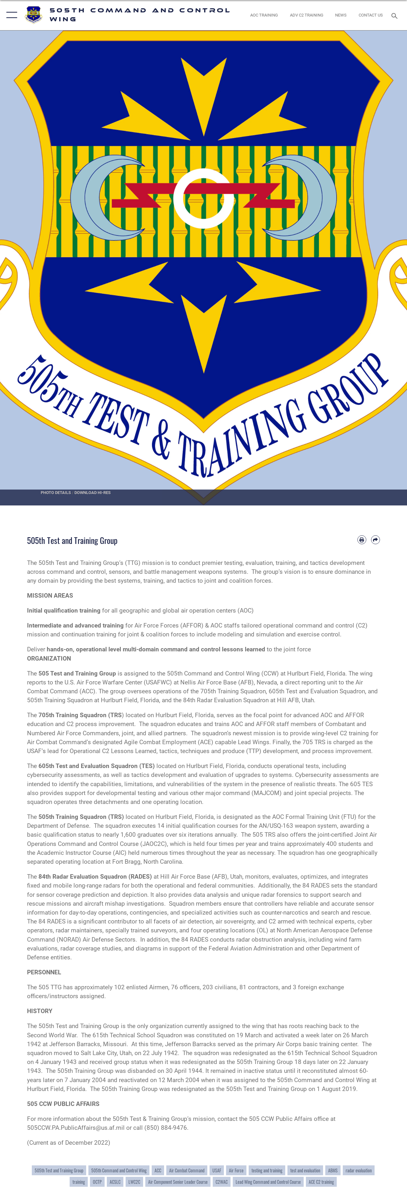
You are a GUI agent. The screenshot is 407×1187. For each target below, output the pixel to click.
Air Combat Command (186, 1170)
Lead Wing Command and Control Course (268, 1181)
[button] (10, 15)
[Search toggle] (395, 15)
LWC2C (134, 1181)
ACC (158, 1170)
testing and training (267, 1170)
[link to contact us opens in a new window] (370, 15)
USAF (216, 1170)
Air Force (236, 1170)
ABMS (333, 1170)
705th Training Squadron (72, 715)
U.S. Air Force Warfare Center (103, 682)
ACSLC (115, 1181)
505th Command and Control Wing (213, 673)
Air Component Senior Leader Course (178, 1181)
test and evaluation (305, 1170)
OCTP (97, 1181)
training (78, 1181)
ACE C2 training (321, 1181)
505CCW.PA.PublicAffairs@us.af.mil (76, 1127)
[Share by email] (375, 539)
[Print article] (361, 539)
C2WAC (222, 1181)
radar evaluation (359, 1170)
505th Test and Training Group (59, 1170)
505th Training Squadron (72, 816)
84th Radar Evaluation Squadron (82, 876)
